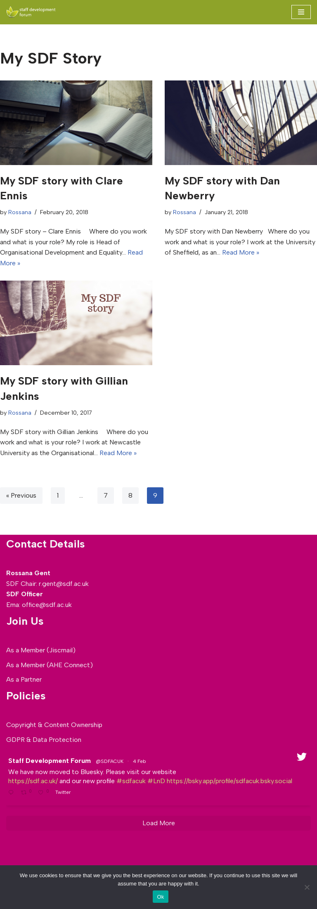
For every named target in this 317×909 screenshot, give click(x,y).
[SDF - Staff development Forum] (31, 12)
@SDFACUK (109, 761)
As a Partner (24, 679)
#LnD (156, 781)
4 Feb (140, 761)
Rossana (19, 212)
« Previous (21, 495)
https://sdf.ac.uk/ (33, 781)
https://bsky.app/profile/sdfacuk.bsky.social (229, 781)
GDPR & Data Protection (43, 740)
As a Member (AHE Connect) (49, 665)
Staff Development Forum (49, 761)
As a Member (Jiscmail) (41, 650)
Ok (160, 897)
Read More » (240, 252)
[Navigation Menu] (301, 12)
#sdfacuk (131, 781)
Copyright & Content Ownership (54, 725)
